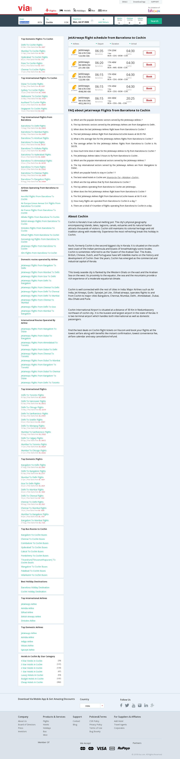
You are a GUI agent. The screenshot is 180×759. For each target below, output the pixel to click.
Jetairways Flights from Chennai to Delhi (40, 287)
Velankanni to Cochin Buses (34, 575)
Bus (45, 731)
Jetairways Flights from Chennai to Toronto (37, 355)
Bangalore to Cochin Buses (34, 534)
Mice (45, 734)
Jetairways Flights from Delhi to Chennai (40, 291)
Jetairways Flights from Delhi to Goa (38, 306)
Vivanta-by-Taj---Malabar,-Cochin (123, 177)
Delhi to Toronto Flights (32, 395)
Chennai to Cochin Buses (33, 539)
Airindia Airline (27, 608)
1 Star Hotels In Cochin (41, 671)
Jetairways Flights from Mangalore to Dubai (38, 330)
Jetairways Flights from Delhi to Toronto (40, 382)
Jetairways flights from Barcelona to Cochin (38, 247)
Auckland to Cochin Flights (33, 102)
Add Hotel (118, 721)
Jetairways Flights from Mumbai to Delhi (40, 272)
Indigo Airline (27, 641)
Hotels (46, 724)
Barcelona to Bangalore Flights (35, 179)
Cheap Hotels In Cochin (41, 682)
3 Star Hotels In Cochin (41, 664)
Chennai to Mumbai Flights (33, 508)
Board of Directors (27, 724)
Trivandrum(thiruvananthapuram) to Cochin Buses (38, 561)
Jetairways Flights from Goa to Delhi (38, 276)
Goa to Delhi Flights (30, 483)
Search (154, 21)
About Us (22, 721)
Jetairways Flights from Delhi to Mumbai (40, 295)
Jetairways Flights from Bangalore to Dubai (38, 377)
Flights (46, 721)
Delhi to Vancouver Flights (33, 401)
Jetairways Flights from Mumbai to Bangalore (37, 312)
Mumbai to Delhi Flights (32, 477)
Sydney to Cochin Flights (32, 90)
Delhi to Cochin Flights (31, 44)
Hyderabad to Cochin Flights (34, 57)
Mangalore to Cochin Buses (34, 566)
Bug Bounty (94, 731)
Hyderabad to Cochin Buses (34, 547)
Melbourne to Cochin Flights (34, 96)
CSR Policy (94, 721)
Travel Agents (120, 724)
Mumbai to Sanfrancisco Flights (36, 432)
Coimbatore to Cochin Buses (34, 543)
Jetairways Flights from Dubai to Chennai (40, 371)
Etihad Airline (27, 612)
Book (149, 53)
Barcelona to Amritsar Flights (35, 138)
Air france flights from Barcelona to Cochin (38, 211)
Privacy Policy (95, 724)
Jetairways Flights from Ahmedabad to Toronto (39, 344)
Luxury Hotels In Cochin (41, 675)
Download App (139, 2)
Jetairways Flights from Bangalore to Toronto (38, 366)
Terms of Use (95, 728)
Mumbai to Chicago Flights (33, 450)
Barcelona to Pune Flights (33, 166)
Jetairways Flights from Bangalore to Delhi (38, 266)
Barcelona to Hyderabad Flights (36, 154)
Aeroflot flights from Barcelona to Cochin (37, 197)
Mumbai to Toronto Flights (34, 444)
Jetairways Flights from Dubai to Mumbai (40, 360)
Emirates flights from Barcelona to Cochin (38, 229)
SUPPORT (155, 2)
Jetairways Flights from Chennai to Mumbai (37, 301)
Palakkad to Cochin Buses (33, 570)
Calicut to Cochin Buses (32, 551)
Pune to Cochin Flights (31, 63)
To (47, 19)
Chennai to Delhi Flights (32, 502)
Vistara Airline (27, 645)
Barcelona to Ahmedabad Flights (36, 160)
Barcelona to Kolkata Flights (34, 148)
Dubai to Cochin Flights (32, 84)
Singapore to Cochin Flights (34, 108)
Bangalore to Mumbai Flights (35, 520)
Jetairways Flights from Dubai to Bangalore (36, 337)
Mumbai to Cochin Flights (33, 51)
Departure (77, 19)
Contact (76, 721)
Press (20, 728)
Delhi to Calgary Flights (32, 438)
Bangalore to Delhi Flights (33, 465)
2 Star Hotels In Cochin (41, 668)
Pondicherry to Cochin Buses (34, 555)
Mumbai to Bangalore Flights (35, 514)
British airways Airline (31, 616)
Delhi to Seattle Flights (32, 419)
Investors (22, 731)
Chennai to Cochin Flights (33, 69)
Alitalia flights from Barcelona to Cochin (40, 217)
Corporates (119, 728)
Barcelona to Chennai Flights (34, 173)
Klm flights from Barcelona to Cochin (39, 252)
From (22, 19)
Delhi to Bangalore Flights (33, 471)
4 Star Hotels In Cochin (41, 660)
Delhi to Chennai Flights (32, 495)
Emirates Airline (28, 620)
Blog (75, 724)
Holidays (47, 728)
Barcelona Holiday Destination (35, 587)
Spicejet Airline (28, 649)
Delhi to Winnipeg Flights (33, 425)
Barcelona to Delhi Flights (33, 125)
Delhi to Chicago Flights (32, 407)
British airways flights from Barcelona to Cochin (40, 222)
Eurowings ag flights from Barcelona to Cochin (40, 240)
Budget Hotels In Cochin (41, 678)
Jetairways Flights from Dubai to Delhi (39, 349)
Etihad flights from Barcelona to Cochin (40, 235)
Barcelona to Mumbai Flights (34, 132)
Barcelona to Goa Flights (33, 142)
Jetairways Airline (29, 604)
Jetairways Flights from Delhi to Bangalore (36, 282)
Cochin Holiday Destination (33, 591)
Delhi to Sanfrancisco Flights (34, 413)
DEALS (124, 2)
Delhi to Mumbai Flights (32, 489)
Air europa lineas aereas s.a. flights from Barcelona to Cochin (40, 204)
